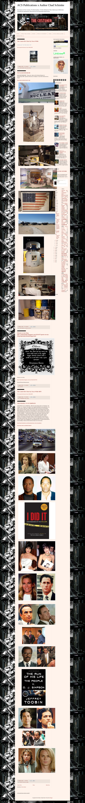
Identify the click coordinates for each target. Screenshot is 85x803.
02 (56, 201)
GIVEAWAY (64, 218)
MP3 (25, 398)
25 (55, 260)
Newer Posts (20, 785)
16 (55, 198)
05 (56, 206)
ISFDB (50, 33)
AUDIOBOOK (22, 398)
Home (34, 785)
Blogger (51, 797)
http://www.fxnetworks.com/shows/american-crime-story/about (29, 423)
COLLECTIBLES (64, 203)
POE (64, 246)
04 (56, 205)
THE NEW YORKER (65, 281)
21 (55, 253)
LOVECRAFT (64, 233)
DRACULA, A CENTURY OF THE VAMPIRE (62, 152)
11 (55, 190)
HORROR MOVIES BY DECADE (65, 227)
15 (55, 197)
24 (55, 258)
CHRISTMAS (64, 198)
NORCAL (63, 237)
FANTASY (64, 212)
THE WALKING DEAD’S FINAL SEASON (62, 134)
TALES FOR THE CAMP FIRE (65, 277)
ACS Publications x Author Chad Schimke (40, 5)
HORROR (64, 224)
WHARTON (64, 290)
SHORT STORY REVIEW (63, 267)
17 (55, 247)
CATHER (64, 197)
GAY (65, 215)
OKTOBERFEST (64, 238)
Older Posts (48, 785)
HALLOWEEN (64, 222)
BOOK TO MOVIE (23, 782)
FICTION (63, 213)
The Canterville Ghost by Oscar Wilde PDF (25, 47)
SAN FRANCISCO (64, 259)
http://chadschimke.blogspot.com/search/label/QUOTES (27, 379)
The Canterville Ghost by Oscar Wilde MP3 (29, 391)
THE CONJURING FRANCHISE (62, 116)
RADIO (63, 252)
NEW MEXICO (22, 328)
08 (56, 211)
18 (55, 248)
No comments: (26, 66)
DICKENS (63, 207)
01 (56, 200)
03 (56, 203)
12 (55, 192)
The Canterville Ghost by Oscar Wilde (27, 41)
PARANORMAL (64, 242)
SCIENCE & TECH (28, 328)
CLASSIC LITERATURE (65, 200)
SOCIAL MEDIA (64, 270)
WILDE (27, 398)
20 (55, 252)
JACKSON (63, 229)
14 (55, 195)
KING (63, 232)
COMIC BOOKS (65, 205)
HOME (17, 33)
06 (56, 208)
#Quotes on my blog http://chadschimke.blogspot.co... (57, 227)
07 (56, 209)
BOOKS (33, 33)
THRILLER (66, 285)
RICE (65, 256)
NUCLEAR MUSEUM (23, 73)
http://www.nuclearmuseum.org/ (23, 80)
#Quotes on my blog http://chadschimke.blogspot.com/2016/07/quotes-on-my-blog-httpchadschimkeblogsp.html (33, 334)
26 (55, 261)
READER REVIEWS (64, 254)
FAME (67, 211)
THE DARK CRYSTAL (63, 159)
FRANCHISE (64, 214)
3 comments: (26, 780)
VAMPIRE (66, 287)
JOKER (60, 108)
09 (56, 240)
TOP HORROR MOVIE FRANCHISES (63, 85)
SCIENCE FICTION (64, 263)
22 (55, 255)
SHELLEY (63, 265)
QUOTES (21, 386)
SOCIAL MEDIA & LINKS (58, 33)
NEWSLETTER (19, 35)
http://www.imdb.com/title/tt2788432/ (24, 425)
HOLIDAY (63, 223)
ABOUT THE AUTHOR (25, 33)
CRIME (27, 782)
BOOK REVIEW (65, 196)
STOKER (66, 275)
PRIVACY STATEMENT (42, 33)
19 (55, 250)
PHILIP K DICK (65, 245)
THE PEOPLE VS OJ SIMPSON (26, 403)
